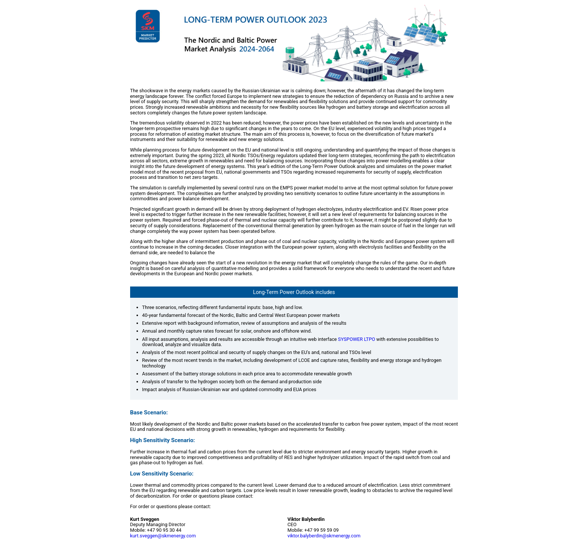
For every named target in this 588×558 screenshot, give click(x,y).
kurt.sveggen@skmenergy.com (163, 535)
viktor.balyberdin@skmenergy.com (324, 535)
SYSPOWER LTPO (356, 339)
